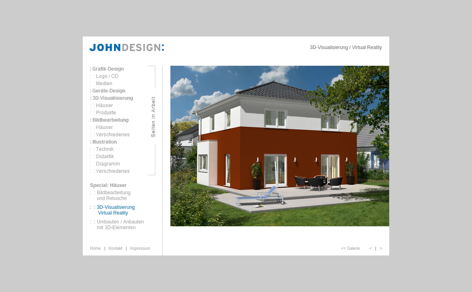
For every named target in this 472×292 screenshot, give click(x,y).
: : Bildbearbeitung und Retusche (110, 195)
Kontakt (115, 248)
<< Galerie (350, 248)
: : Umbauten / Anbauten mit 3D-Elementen (117, 224)
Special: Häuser (108, 185)
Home (96, 248)
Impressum (139, 248)
